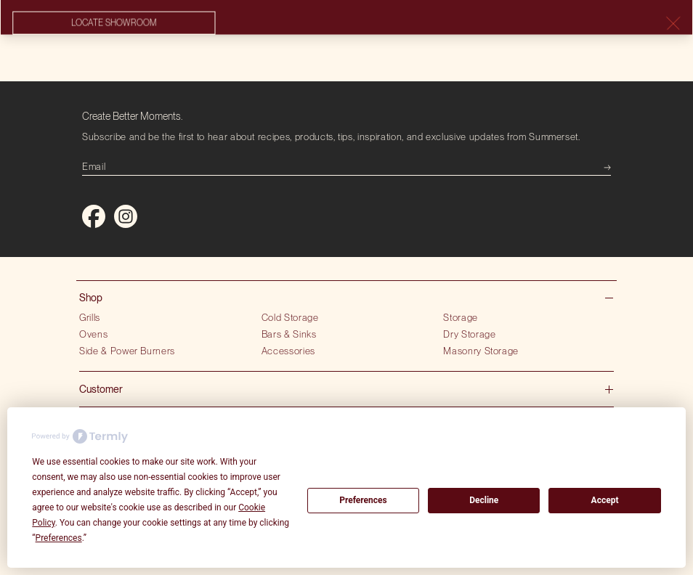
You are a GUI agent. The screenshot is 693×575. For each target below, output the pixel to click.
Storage (460, 317)
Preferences (363, 500)
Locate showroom (113, 23)
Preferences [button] (59, 538)
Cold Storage (290, 317)
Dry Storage (469, 334)
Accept (605, 500)
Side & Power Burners (127, 350)
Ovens (93, 334)
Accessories (288, 350)
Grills (89, 317)
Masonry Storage (481, 350)
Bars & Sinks (289, 334)
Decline (483, 500)
